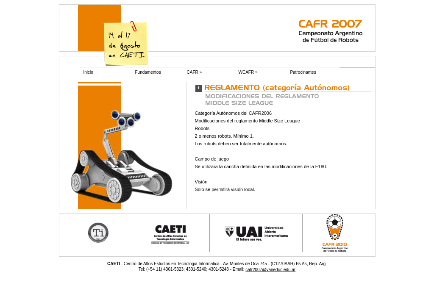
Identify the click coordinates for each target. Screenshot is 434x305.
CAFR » (194, 72)
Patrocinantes (303, 72)
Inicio (88, 72)
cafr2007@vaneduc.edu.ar (270, 269)
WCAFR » (248, 72)
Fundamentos (148, 72)
